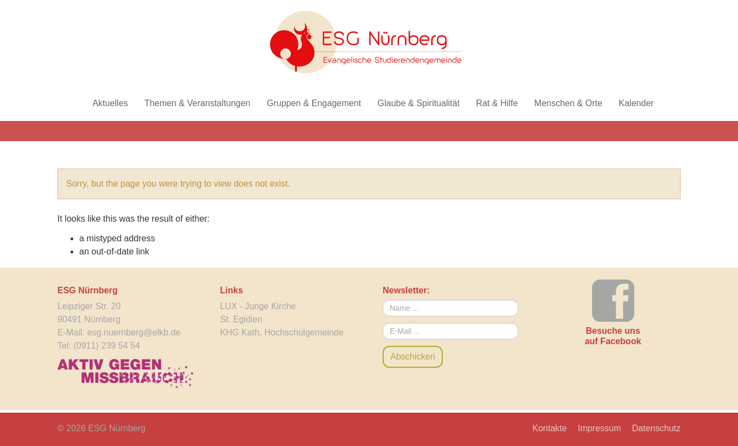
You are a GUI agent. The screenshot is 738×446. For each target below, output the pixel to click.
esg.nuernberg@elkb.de (133, 332)
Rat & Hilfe (497, 103)
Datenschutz (656, 428)
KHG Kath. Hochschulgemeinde (282, 332)
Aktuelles (110, 103)
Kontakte (549, 428)
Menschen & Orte (568, 103)
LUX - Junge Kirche (258, 306)
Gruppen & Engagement (314, 103)
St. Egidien (241, 319)
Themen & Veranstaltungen (197, 103)
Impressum (599, 428)
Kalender (636, 103)
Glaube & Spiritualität (419, 103)
